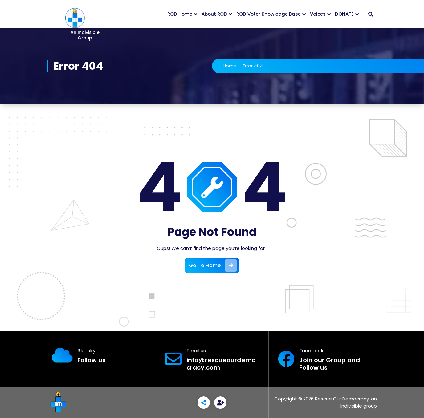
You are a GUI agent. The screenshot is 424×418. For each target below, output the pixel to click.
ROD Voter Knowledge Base (268, 14)
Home (230, 66)
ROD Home (179, 14)
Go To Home (213, 265)
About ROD (214, 14)
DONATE (344, 14)
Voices (318, 14)
